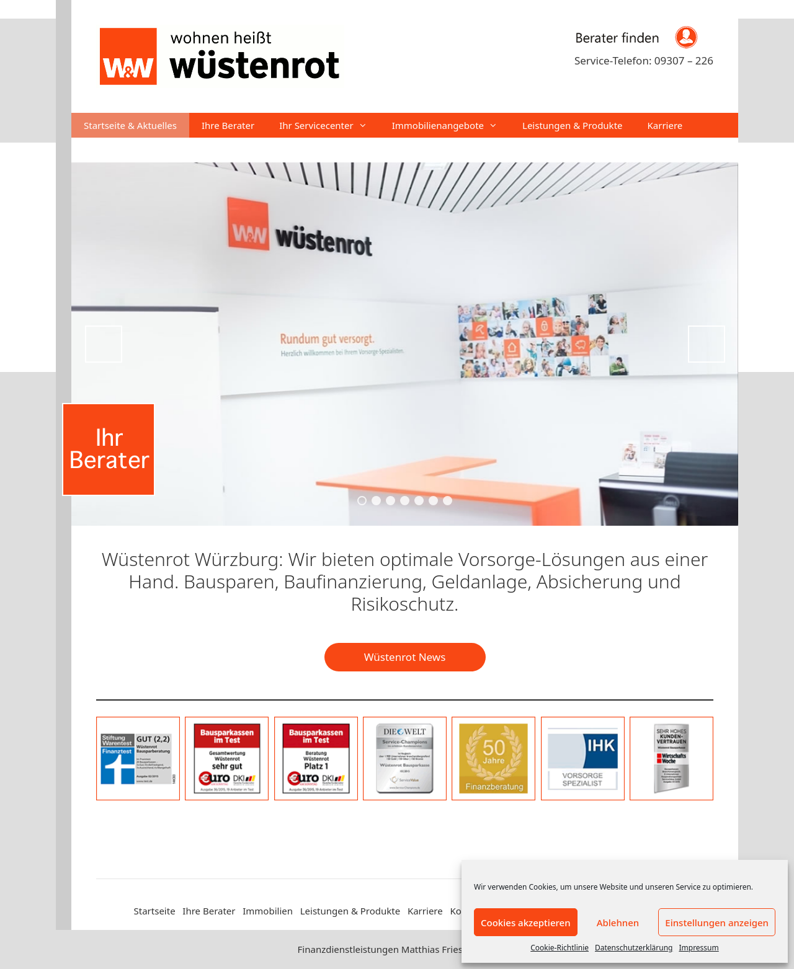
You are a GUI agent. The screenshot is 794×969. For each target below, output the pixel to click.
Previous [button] (103, 344)
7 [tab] (447, 500)
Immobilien (268, 911)
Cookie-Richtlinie (559, 947)
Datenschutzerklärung (633, 947)
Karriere (665, 125)
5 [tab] (419, 500)
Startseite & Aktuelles (130, 125)
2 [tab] (376, 500)
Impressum (698, 947)
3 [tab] (390, 500)
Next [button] (706, 344)
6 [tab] (433, 500)
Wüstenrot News (405, 657)
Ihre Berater (228, 125)
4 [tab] (404, 500)
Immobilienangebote (451, 125)
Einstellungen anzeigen (717, 922)
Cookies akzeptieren (526, 922)
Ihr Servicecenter (329, 125)
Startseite (155, 911)
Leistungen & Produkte (572, 125)
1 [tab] (362, 500)
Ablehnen (618, 922)
